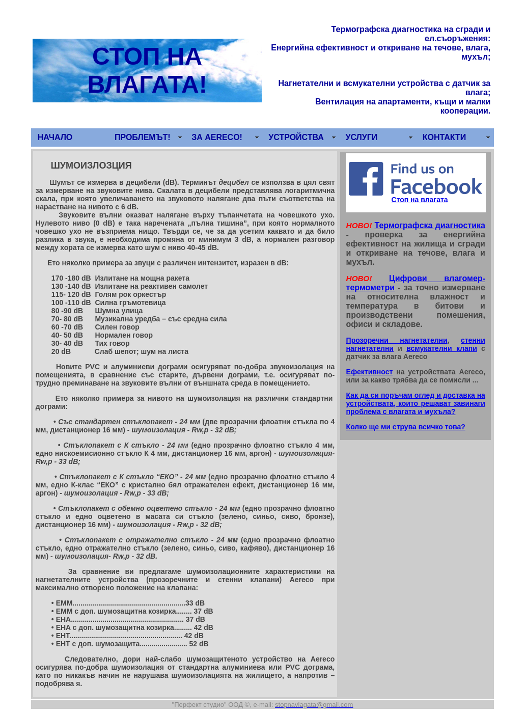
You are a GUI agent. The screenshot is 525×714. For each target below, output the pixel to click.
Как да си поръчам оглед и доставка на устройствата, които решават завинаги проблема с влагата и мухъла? (415, 403)
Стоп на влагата (419, 200)
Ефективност (369, 372)
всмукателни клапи (441, 348)
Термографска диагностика (429, 225)
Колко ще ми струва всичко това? (405, 427)
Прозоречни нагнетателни (397, 340)
